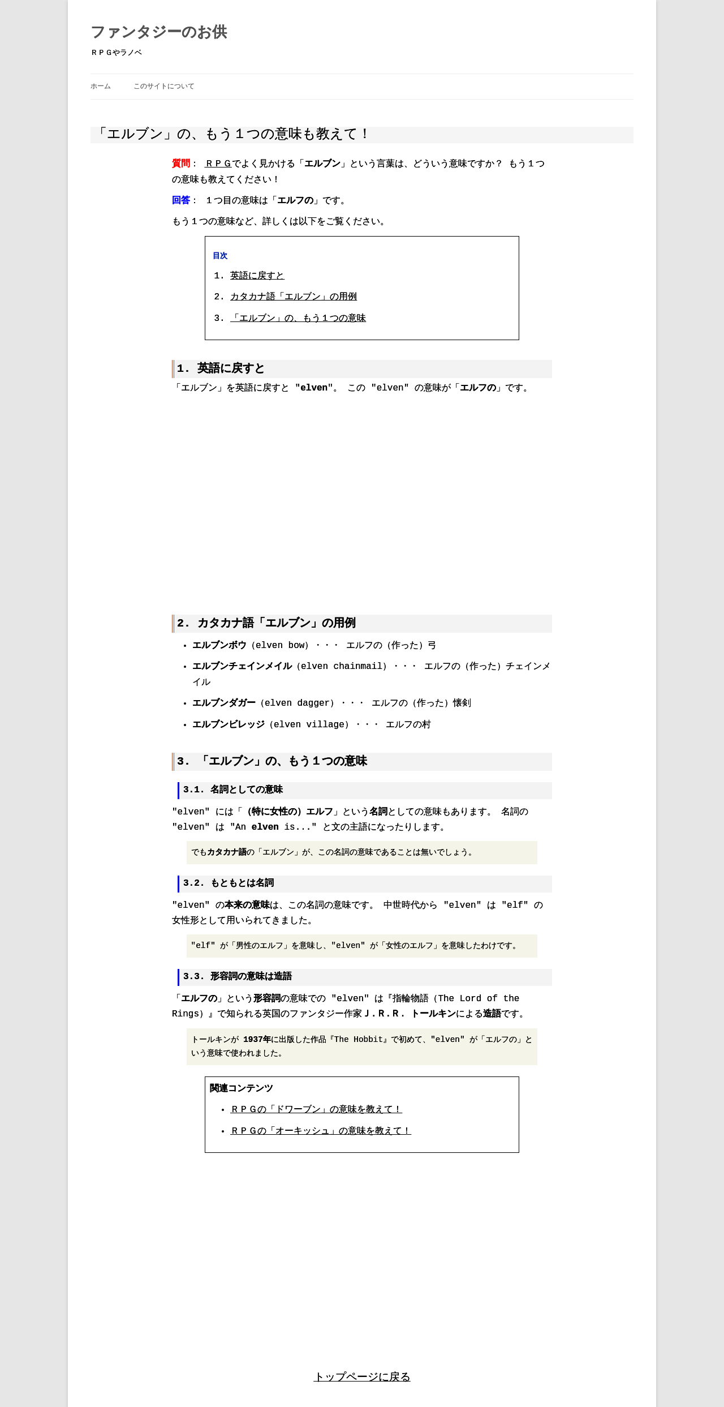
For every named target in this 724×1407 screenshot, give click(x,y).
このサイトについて (164, 86)
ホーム (100, 86)
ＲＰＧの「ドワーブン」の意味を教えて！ (316, 1109)
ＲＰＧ (218, 164)
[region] (362, 498)
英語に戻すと (257, 276)
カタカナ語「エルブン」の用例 (293, 297)
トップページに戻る (362, 1375)
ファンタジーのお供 (158, 33)
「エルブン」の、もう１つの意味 (298, 318)
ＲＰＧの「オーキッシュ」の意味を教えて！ (320, 1130)
